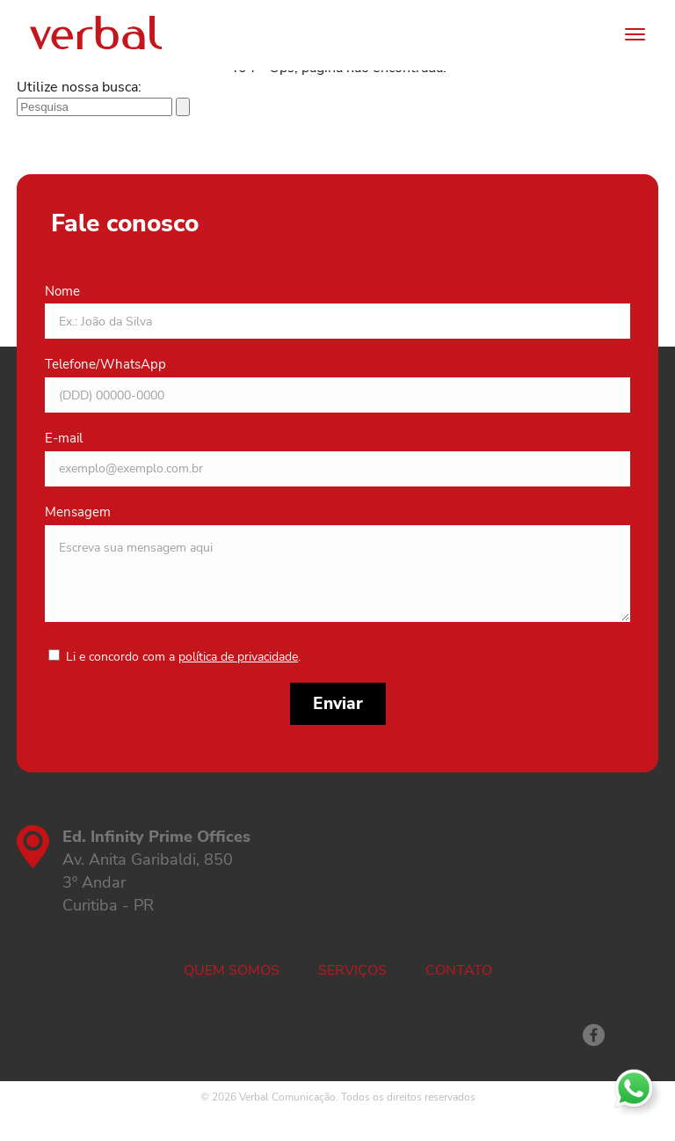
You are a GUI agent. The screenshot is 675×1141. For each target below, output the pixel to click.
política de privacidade (238, 656)
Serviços (352, 970)
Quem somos (231, 970)
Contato (458, 970)
